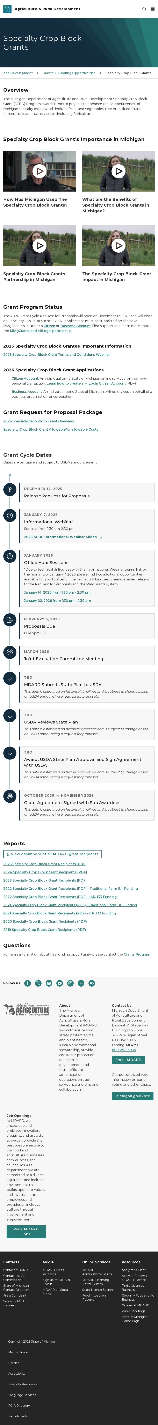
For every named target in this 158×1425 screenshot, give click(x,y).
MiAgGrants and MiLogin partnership (41, 331)
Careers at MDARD (135, 1305)
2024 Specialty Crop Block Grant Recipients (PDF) (45, 872)
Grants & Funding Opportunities (69, 73)
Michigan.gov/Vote (132, 1096)
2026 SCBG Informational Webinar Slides (63, 537)
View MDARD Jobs (26, 1231)
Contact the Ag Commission (14, 1278)
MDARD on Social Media (56, 1292)
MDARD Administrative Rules (97, 1272)
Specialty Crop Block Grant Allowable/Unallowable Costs (50, 429)
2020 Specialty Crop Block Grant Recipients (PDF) (45, 921)
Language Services (22, 1395)
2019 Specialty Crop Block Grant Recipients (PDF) (44, 930)
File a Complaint (14, 1295)
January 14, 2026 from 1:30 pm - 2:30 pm (57, 592)
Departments (18, 1416)
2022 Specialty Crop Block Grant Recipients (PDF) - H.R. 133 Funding (60, 897)
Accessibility (17, 1373)
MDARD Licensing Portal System (95, 1282)
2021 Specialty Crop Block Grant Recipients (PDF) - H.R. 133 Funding (59, 913)
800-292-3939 (124, 1050)
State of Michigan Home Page (134, 1319)
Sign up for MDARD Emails (57, 1282)
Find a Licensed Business (133, 1288)
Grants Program (137, 954)
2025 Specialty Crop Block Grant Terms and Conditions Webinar (56, 355)
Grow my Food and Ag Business (138, 1297)
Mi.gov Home (18, 1352)
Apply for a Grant (134, 1270)
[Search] (144, 9)
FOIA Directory (19, 1406)
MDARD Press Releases (53, 1272)
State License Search (97, 1290)
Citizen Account (25, 378)
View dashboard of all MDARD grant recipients (53, 854)
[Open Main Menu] (152, 9)
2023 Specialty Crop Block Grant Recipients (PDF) (45, 880)
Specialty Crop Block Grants (128, 73)
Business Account (75, 326)
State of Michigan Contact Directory (16, 1288)
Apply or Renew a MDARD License (134, 1278)
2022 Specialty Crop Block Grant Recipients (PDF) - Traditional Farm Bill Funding (70, 889)
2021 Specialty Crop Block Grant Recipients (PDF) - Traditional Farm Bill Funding (70, 905)
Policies (13, 1363)
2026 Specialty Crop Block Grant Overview (38, 421)
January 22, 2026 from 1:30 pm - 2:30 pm (57, 601)
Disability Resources (22, 1384)
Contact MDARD (15, 1270)
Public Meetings (133, 1311)
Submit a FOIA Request (13, 1303)
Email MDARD (128, 1060)
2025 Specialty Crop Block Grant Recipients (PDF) (44, 864)
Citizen (49, 326)
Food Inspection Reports (94, 1297)
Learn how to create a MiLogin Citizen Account (86, 383)
